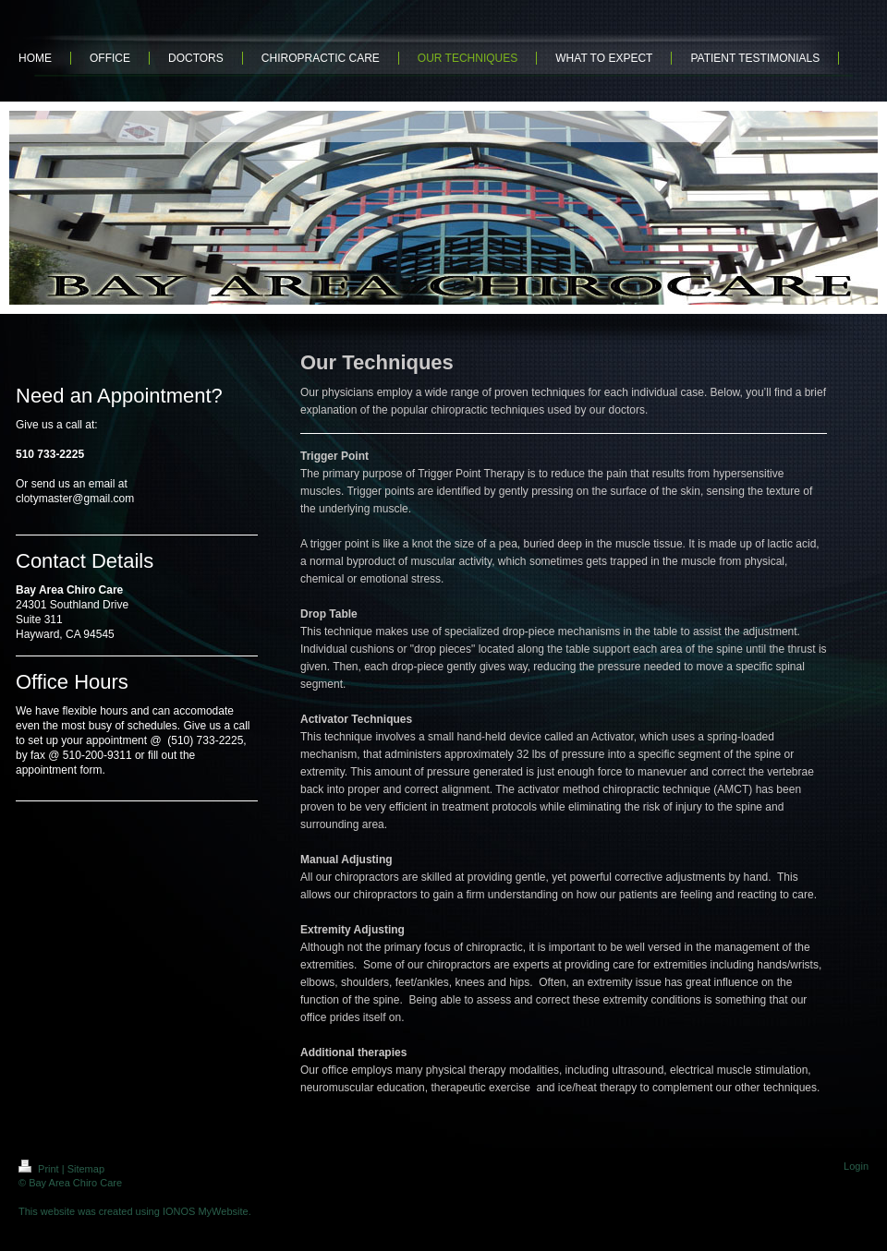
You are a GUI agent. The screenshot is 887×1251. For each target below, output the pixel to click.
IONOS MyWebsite (206, 1211)
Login (856, 1166)
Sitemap (85, 1168)
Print (40, 1168)
